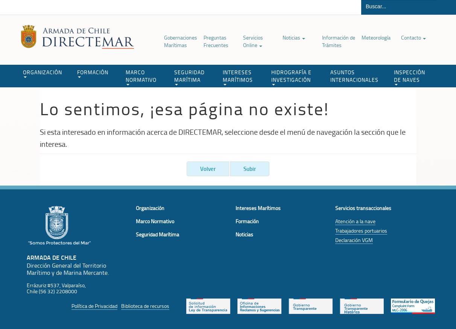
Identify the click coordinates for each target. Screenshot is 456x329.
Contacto (413, 37)
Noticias (294, 37)
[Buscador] (398, 6)
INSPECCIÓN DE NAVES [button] (409, 77)
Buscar (446, 7)
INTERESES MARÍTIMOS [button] (238, 77)
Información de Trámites (338, 41)
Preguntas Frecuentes (216, 41)
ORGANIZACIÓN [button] (42, 73)
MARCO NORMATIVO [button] (141, 77)
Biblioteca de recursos (145, 305)
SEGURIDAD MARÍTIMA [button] (189, 77)
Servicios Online (253, 41)
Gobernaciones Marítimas (180, 41)
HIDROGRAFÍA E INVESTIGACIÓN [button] (291, 77)
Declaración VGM (354, 240)
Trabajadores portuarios (361, 230)
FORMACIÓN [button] (92, 73)
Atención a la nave (355, 221)
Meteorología (376, 37)
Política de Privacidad (94, 305)
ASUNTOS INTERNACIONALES (354, 76)
